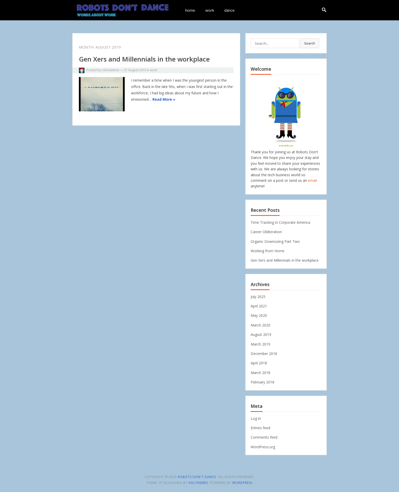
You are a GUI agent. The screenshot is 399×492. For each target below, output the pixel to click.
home (190, 10)
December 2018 (264, 353)
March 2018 (260, 372)
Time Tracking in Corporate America (280, 222)
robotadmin (110, 70)
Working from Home (267, 250)
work (209, 10)
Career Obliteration (266, 231)
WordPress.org (263, 446)
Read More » (163, 99)
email (312, 180)
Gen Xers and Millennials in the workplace (144, 59)
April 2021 (259, 306)
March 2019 (260, 344)
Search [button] (309, 43)
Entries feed (260, 427)
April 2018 (259, 363)
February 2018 (262, 382)
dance (229, 10)
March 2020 (260, 325)
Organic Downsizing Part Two (275, 241)
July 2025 (258, 296)
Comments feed (264, 437)
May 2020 (259, 315)
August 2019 (261, 334)
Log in (256, 418)
